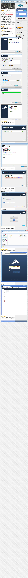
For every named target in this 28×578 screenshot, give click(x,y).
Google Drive (9, 14)
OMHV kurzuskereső (19, 32)
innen (7, 33)
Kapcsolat (18, 22)
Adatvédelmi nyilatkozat (20, 321)
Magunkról (18, 19)
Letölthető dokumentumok (20, 21)
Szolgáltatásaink (19, 28)
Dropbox (7, 14)
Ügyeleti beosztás (19, 23)
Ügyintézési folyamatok (20, 31)
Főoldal (23, 321)
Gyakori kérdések (19, 29)
